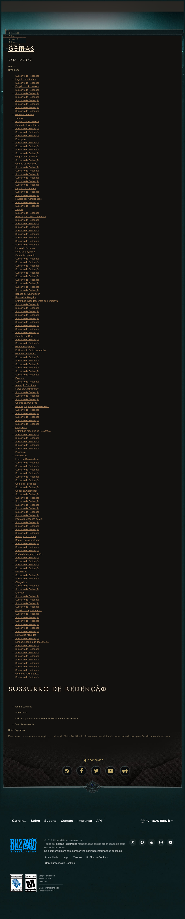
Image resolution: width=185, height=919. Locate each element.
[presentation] (15, 10)
